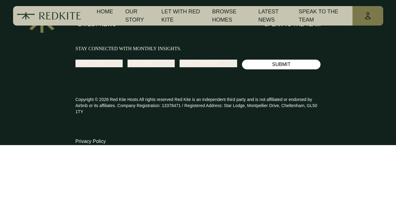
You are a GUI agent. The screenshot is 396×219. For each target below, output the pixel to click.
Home (105, 12)
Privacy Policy (90, 141)
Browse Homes (224, 16)
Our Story (134, 16)
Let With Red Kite (180, 16)
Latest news (268, 16)
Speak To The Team (318, 16)
